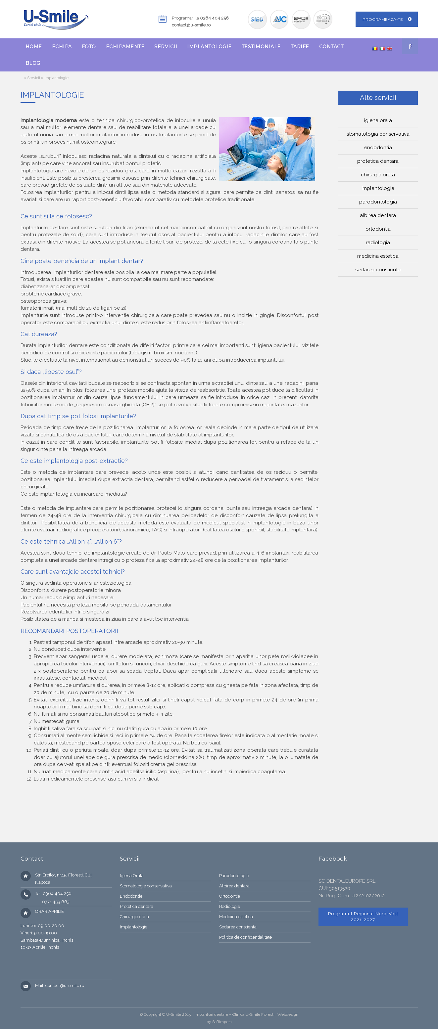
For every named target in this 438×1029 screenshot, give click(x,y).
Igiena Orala (132, 875)
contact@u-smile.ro (191, 24)
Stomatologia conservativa (378, 134)
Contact (331, 47)
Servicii (165, 47)
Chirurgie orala (134, 916)
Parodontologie (234, 875)
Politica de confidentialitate (245, 937)
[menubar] (193, 54)
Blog (32, 63)
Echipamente (125, 47)
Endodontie (131, 896)
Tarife (300, 47)
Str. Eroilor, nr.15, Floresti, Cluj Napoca (63, 878)
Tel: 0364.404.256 (53, 893)
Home (33, 47)
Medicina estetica (378, 256)
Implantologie (209, 47)
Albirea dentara (378, 215)
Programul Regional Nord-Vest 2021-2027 (363, 916)
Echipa (62, 47)
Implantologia (378, 188)
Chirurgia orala (378, 175)
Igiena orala (378, 120)
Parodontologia (378, 202)
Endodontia (378, 148)
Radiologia (378, 243)
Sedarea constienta (378, 270)
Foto (89, 47)
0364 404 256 (214, 18)
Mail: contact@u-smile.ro (59, 985)
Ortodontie (229, 896)
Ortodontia (378, 229)
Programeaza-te (383, 19)
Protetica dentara (378, 161)
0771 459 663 (52, 901)
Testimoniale (261, 47)
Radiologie (229, 906)
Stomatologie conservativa (146, 885)
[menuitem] (34, 46)
